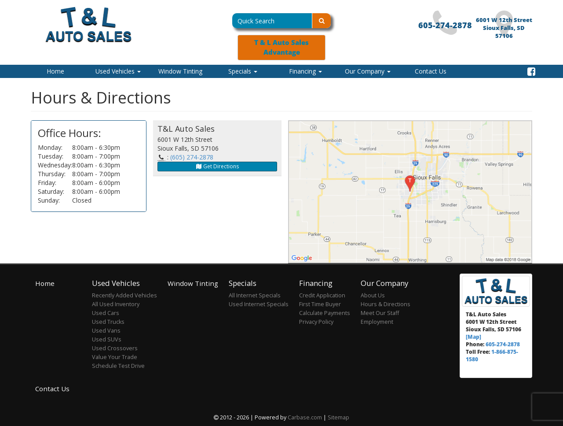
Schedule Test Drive (118, 366)
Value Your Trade (114, 357)
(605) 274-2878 (191, 157)
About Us (373, 295)
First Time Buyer (320, 304)
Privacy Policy (316, 322)
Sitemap (338, 417)
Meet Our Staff (380, 313)
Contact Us (430, 71)
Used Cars (105, 313)
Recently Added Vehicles (124, 295)
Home (55, 71)
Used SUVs (106, 339)
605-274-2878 (445, 25)
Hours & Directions (385, 304)
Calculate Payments (324, 313)
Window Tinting (180, 71)
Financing (305, 71)
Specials (242, 71)
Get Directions (217, 166)
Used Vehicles (118, 71)
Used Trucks (108, 322)
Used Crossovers (115, 348)
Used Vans (106, 330)
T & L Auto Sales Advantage (281, 47)
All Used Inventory (115, 304)
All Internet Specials (255, 295)
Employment (377, 322)
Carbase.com (305, 417)
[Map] (473, 336)
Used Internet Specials (259, 304)
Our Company (368, 71)
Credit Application (322, 295)
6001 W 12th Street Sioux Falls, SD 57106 (504, 28)
